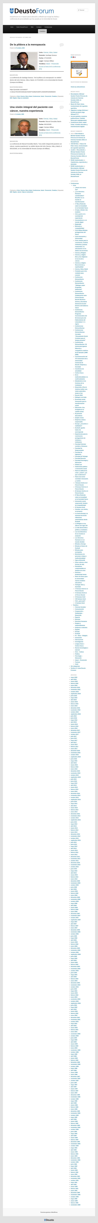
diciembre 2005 (75, 948)
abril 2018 (74, 722)
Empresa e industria (81, 627)
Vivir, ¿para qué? (80, 601)
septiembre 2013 (76, 820)
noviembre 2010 (75, 864)
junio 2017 (74, 738)
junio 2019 (74, 695)
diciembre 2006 (75, 930)
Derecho (77, 619)
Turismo (77, 662)
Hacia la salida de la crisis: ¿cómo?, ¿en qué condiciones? (81, 472)
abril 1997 (74, 1086)
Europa (77, 631)
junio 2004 (74, 972)
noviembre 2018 (75, 710)
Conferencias (48, 27)
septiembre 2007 (76, 919)
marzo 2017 (74, 744)
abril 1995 (74, 1119)
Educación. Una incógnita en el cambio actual (80, 409)
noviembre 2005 (75, 950)
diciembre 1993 (75, 1141)
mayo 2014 (74, 803)
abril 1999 (74, 1056)
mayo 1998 (74, 1068)
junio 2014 (74, 801)
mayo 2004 (74, 974)
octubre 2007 (74, 917)
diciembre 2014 (75, 793)
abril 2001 (74, 1025)
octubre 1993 (74, 1145)
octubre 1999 (74, 1052)
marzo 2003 (74, 993)
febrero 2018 (74, 726)
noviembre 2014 (75, 795)
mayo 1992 (74, 1166)
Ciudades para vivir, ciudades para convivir (81, 273)
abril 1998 (74, 1070)
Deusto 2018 (79, 395)
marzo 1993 (74, 1152)
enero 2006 (74, 946)
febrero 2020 (74, 683)
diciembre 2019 (75, 687)
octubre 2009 (74, 885)
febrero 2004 (74, 978)
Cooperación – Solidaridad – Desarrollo (79, 613)
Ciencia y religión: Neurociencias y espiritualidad (80, 265)
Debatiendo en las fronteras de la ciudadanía (80, 383)
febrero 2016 (74, 767)
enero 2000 (74, 1048)
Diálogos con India (80, 397)
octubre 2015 (74, 775)
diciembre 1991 (75, 1176)
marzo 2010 (74, 875)
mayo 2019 (74, 697)
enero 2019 (74, 706)
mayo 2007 (74, 921)
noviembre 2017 (75, 732)
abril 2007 (74, 924)
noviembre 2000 (75, 1034)
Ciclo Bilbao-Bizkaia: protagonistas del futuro (81, 232)
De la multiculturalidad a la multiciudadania (81, 377)
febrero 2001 (74, 1029)
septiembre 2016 (76, 757)
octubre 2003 (74, 987)
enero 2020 (74, 685)
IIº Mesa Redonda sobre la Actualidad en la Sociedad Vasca (81, 497)
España (77, 629)
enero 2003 (74, 997)
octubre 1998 (74, 1066)
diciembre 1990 (75, 1192)
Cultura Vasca (79, 373)
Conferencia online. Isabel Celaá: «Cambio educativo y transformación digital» (79, 124)
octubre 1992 (74, 1162)
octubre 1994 (74, 1129)
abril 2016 (74, 763)
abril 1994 (74, 1135)
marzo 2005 (74, 962)
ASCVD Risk (74, 144)
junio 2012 (74, 844)
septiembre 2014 (76, 799)
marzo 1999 (74, 1058)
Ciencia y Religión (80, 252)
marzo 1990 (74, 1200)
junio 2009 (74, 887)
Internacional (79, 639)
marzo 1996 (74, 1105)
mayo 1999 (74, 1054)
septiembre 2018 (76, 714)
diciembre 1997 (75, 1076)
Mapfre (15, 98)
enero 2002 (74, 1015)
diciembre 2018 (75, 708)
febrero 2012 (74, 852)
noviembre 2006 (75, 932)
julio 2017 (73, 736)
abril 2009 (74, 889)
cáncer (19, 192)
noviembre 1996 (75, 1097)
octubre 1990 (74, 1196)
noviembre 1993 (75, 1143)
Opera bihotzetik (80, 560)
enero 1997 (74, 1093)
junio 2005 (74, 956)
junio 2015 (74, 781)
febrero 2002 (74, 1013)
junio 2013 (74, 822)
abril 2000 (74, 1042)
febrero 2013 (74, 830)
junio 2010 (74, 868)
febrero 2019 (74, 703)
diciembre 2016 (75, 750)
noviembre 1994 (75, 1127)
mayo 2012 (74, 846)
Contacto (39, 27)
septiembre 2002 (76, 1003)
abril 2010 (74, 873)
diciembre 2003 (75, 983)
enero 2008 (74, 911)
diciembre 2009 (75, 881)
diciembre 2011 (75, 856)
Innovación (78, 637)
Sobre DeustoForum (22, 27)
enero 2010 (74, 879)
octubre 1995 (74, 1115)
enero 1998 (74, 1074)
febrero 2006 (74, 944)
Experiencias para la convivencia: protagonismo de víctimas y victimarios (81, 438)
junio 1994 (74, 1131)
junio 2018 (74, 718)
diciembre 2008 (75, 897)
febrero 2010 (74, 877)
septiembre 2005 (76, 954)
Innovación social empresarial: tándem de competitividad (81, 503)
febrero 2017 (74, 746)
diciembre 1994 (75, 1125)
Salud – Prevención (52, 64)
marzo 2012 (74, 850)
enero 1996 (74, 1109)
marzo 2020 (74, 681)
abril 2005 (74, 960)
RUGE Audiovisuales (77, 160)
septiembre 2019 (76, 693)
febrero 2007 (74, 926)
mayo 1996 (74, 1101)
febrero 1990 (74, 1203)
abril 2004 (74, 976)
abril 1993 (74, 1150)
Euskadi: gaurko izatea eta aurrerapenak (80, 430)
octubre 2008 (74, 901)
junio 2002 (74, 1005)
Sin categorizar (75, 666)
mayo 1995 (74, 1117)
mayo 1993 (74, 1148)
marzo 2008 (74, 907)
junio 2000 (74, 1038)
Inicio (11, 27)
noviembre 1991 (75, 1178)
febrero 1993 (74, 1154)
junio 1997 (74, 1082)
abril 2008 (74, 905)
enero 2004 (74, 980)
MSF (11, 98)
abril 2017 (74, 742)
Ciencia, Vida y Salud (50, 52)
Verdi (76, 664)
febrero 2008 (74, 909)
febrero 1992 (74, 1172)
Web (32, 27)
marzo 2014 (74, 807)
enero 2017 (74, 748)
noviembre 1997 (75, 1078)
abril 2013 (74, 826)
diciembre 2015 (75, 771)
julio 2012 (73, 842)
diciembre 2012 (75, 834)
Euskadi (77, 633)
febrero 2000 (74, 1046)
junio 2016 (74, 759)
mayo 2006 (74, 938)
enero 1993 (74, 1156)
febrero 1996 (74, 1107)
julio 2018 (73, 716)
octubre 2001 (74, 1021)
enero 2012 (74, 854)
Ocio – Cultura (79, 652)
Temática (54, 96)
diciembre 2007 (75, 913)
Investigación (79, 641)
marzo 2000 (74, 1044)
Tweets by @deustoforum (78, 87)
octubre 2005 (74, 952)
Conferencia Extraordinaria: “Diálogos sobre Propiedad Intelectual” (80, 285)
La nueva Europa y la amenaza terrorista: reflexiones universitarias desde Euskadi (81, 517)
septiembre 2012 (76, 840)
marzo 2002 (74, 1011)
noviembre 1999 (75, 1050)
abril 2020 (74, 679)
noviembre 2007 (75, 915)
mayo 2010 (74, 871)
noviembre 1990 (75, 1194)
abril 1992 (74, 1168)
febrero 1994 (74, 1139)
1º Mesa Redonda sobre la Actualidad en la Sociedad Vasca (81, 206)
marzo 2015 (74, 787)
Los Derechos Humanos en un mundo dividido (80, 540)
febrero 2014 (74, 809)
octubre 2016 (74, 754)
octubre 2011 (74, 860)
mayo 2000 (74, 1040)
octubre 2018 (74, 712)
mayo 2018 (74, 720)
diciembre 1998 (75, 1062)
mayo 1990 (74, 1198)
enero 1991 (74, 1190)
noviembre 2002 (75, 999)
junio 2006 (74, 936)
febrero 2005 (74, 964)
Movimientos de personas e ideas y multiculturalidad (80, 556)
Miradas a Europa (80, 544)
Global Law (78, 464)
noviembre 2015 (75, 773)
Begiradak (78, 224)
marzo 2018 (74, 724)
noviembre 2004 (75, 968)
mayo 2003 (74, 991)
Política (77, 654)
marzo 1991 (74, 1186)
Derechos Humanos (81, 621)
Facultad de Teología (81, 456)
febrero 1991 (74, 1188)
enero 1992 (74, 1174)
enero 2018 (74, 728)
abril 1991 (74, 1184)
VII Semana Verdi (80, 597)
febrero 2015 (74, 789)
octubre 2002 (74, 1001)
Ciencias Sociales (80, 607)
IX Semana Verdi (80, 507)
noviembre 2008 (75, 899)
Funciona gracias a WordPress (48, 1212)
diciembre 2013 (75, 813)
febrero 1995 (74, 1123)
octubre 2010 (74, 866)
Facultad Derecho (80, 458)
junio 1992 (74, 1164)
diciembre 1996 (75, 1095)
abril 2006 (74, 940)
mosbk (73, 150)
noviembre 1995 (75, 1113)
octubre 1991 (74, 1180)
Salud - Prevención (46, 96)
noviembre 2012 (75, 836)
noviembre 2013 (75, 816)
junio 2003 (74, 989)
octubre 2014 (74, 797)
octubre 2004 (74, 970)
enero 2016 (74, 769)
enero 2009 (74, 895)
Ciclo (18, 96)
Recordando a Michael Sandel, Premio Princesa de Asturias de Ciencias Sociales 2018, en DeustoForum (79, 98)
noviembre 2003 (75, 985)
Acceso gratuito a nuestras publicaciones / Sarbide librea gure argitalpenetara (79, 118)
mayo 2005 (74, 958)
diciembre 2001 (75, 1017)
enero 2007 (74, 928)
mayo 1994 (74, 1133)
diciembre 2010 (75, 862)
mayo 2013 (74, 824)
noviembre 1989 (75, 1205)
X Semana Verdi (80, 603)
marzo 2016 (74, 765)
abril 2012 (74, 848)
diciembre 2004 (75, 966)
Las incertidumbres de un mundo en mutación (81, 534)
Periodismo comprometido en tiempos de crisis (80, 568)
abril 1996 (74, 1103)
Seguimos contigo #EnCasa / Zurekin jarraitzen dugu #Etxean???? (79, 112)
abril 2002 (74, 1009)
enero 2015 (74, 791)
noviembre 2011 (75, 858)
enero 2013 (74, 832)
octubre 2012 (74, 838)
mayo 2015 (74, 783)
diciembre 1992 (75, 1158)
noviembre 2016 (75, 752)
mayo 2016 (74, 761)
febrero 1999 (74, 1060)
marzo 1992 (74, 1170)
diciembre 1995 (75, 1111)
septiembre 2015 (76, 777)
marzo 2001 (74, 1027)
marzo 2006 (74, 942)
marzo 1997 (74, 1088)
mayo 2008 (74, 903)
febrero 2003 (74, 995)
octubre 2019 (74, 691)
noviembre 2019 (75, 689)
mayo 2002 (74, 1007)
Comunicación (79, 609)
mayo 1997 (74, 1084)
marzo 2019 (74, 701)
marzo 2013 (74, 828)
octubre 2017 (74, 734)
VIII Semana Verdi (80, 599)
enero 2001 (74, 1031)
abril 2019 (74, 699)
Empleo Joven (79, 417)
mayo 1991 (74, 1182)
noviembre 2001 (75, 1019)
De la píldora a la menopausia (27, 44)
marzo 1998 (74, 1072)
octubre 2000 (74, 1036)
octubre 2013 (74, 818)
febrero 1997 (74, 1090)
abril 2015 (74, 785)
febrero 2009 (74, 893)
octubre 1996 (74, 1099)
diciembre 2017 (75, 730)
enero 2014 (74, 811)
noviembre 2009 (75, 883)
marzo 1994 (74, 1137)
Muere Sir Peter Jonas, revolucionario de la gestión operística (79, 106)
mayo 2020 (74, 677)
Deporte (77, 617)
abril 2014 (74, 805)
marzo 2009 (74, 891)
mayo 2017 (74, 740)
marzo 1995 (74, 1121)
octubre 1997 (74, 1080)
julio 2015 (73, 779)
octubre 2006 (74, 934)
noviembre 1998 (75, 1064)
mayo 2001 (74, 1023)
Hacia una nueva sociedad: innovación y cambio (81, 478)
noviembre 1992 (75, 1160)
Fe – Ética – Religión (81, 635)
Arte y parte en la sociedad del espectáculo (80, 216)
